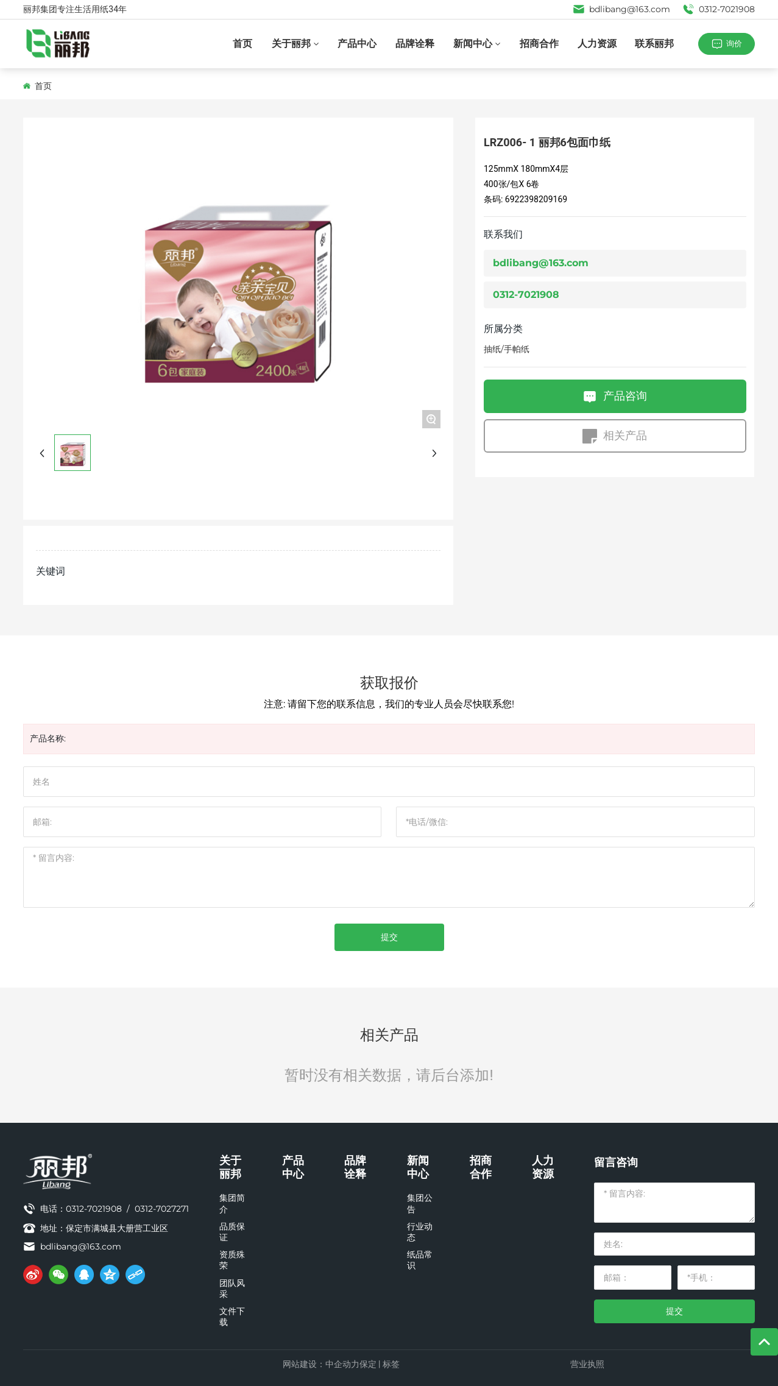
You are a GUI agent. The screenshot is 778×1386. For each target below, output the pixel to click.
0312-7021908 (718, 9)
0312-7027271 (162, 1208)
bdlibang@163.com (621, 9)
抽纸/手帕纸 (506, 349)
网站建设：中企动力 (321, 1364)
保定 (368, 1364)
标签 (391, 1364)
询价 (734, 43)
